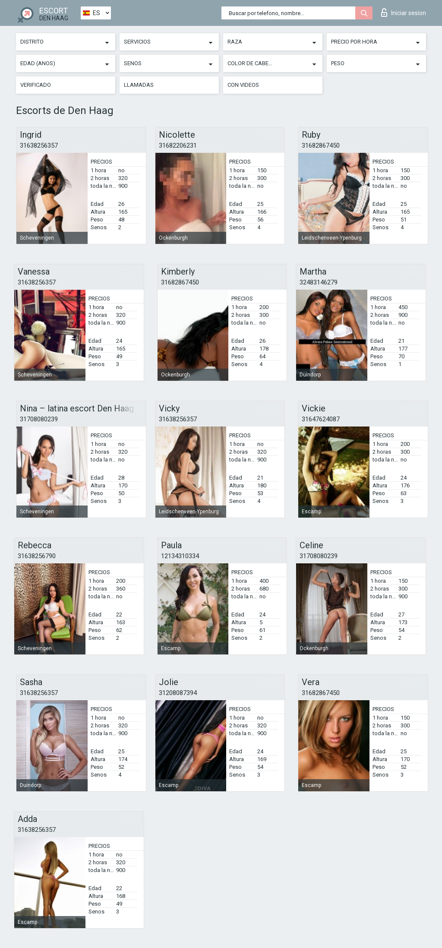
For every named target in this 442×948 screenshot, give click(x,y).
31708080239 (39, 419)
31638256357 (39, 145)
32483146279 (319, 282)
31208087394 (178, 693)
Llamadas (139, 85)
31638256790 (37, 556)
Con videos (243, 85)
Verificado (35, 85)
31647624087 (321, 419)
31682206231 (178, 145)
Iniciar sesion (403, 12)
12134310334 (180, 556)
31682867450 (321, 145)
